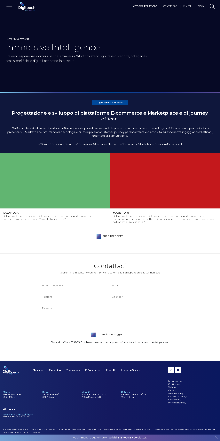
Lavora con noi (175, 381)
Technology (73, 370)
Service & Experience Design (55, 144)
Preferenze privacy (177, 402)
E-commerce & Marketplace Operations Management (151, 144)
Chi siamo (38, 370)
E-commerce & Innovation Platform (96, 144)
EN (189, 6)
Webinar (172, 387)
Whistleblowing (175, 393)
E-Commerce (92, 370)
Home (8, 39)
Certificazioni (174, 384)
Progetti (110, 370)
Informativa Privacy (177, 396)
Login (200, 6)
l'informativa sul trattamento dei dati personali (144, 342)
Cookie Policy (174, 399)
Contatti (172, 390)
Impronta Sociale (130, 370)
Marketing (55, 370)
